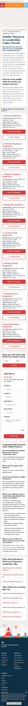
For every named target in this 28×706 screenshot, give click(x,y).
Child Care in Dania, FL (10, 603)
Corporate (4, 665)
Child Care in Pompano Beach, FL (13, 607)
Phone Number (14, 411)
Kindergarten (4, 687)
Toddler (3, 680)
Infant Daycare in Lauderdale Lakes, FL (12, 569)
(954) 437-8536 (14, 317)
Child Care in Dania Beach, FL (12, 598)
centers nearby (13, 5)
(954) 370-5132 (14, 226)
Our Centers (4, 660)
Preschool (4, 682)
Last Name (14, 396)
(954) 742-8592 (14, 137)
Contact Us (4, 657)
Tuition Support (18, 655)
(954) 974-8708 (14, 256)
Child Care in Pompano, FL (11, 612)
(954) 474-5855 (14, 198)
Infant (2, 678)
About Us (3, 655)
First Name (14, 388)
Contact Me (14, 436)
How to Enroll (17, 657)
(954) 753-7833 (14, 287)
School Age (4, 689)
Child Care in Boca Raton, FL (12, 617)
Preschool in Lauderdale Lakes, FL (13, 576)
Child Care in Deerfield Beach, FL (13, 593)
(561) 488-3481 (14, 346)
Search (14, 365)
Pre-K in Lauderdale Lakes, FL (12, 581)
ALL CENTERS (5, 29)
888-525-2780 (8, 377)
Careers (3, 662)
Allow (14, 703)
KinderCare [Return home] (2, 5)
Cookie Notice (5, 698)
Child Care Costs (18, 660)
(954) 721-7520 (14, 167)
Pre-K (3, 685)
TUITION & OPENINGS (14, 131)
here (3, 489)
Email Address (14, 404)
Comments (7, 416)
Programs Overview (6, 675)
